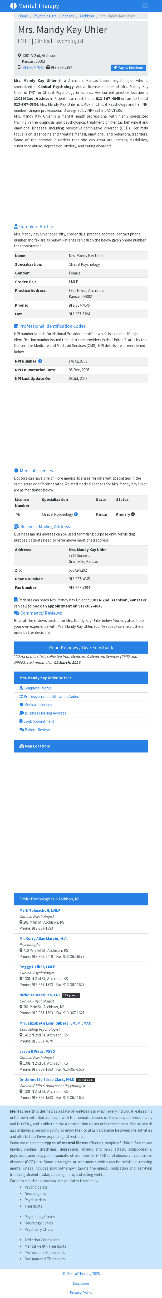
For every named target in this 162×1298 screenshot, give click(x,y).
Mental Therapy (34, 5)
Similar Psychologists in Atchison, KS (49, 898)
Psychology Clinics (39, 1216)
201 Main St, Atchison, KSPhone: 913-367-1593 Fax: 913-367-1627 (51, 1003)
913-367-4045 (32, 67)
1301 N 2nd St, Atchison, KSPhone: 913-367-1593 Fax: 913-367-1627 (51, 975)
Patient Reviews (35, 729)
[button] (40, 361)
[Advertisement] (81, 186)
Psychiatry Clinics (38, 1229)
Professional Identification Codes (49, 696)
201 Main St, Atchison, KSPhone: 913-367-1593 (41, 919)
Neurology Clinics (38, 1222)
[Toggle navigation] (145, 6)
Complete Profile (35, 688)
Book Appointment (36, 721)
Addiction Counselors (42, 1239)
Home (23, 15)
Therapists (33, 1206)
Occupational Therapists (44, 1258)
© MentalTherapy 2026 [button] (81, 1273)
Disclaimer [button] (81, 1283)
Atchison (87, 15)
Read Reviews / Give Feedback (81, 647)
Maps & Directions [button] (128, 67)
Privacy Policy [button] (81, 1292)
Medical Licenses (35, 704)
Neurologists (35, 1193)
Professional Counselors (44, 1252)
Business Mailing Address (42, 713)
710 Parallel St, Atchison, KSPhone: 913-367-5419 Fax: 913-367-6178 (51, 947)
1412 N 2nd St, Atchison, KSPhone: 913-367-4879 (55, 1032)
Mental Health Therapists (45, 1246)
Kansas (68, 15)
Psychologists (45, 15)
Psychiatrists (35, 1199)
